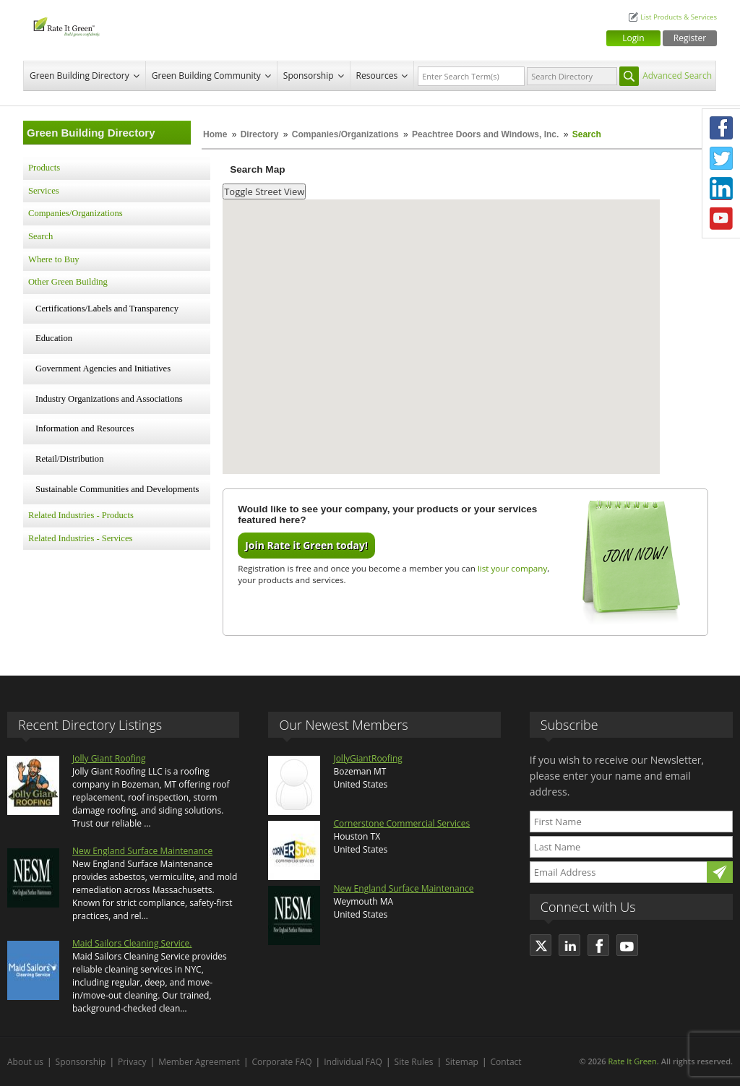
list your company (512, 568)
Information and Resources (84, 428)
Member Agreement (199, 1062)
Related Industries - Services (80, 538)
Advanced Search (677, 75)
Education (53, 338)
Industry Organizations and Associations (109, 399)
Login (633, 38)
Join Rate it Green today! (306, 545)
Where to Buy (53, 259)
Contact (506, 1062)
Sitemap (461, 1062)
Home (215, 134)
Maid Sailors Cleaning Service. (132, 943)
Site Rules (414, 1062)
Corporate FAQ (282, 1062)
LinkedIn (721, 188)
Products (44, 168)
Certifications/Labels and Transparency (106, 308)
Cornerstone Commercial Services (401, 823)
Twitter (721, 158)
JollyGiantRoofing (367, 758)
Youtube (721, 218)
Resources (377, 75)
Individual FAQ (353, 1062)
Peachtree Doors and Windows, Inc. (485, 134)
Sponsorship (308, 75)
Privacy (132, 1062)
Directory (260, 134)
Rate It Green (632, 1061)
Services (43, 191)
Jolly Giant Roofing (109, 758)
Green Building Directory (79, 75)
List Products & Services (678, 17)
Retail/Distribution (69, 459)
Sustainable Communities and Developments (117, 489)
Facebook (721, 127)
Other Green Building (68, 282)
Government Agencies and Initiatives (103, 368)
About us (25, 1062)
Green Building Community (206, 75)
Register (690, 38)
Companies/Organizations (345, 134)
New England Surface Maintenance (142, 851)
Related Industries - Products (81, 515)
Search (40, 236)
